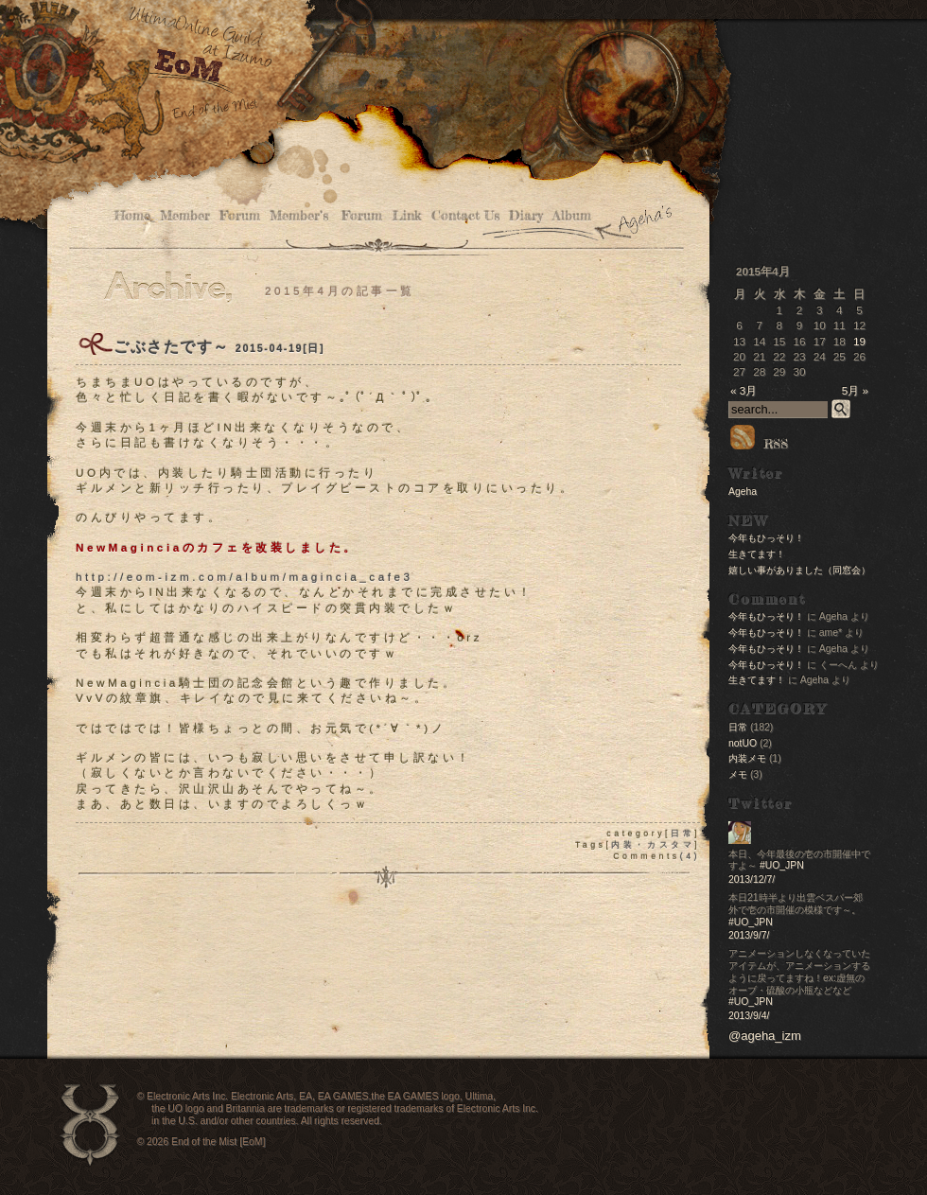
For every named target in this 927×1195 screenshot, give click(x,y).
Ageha (742, 491)
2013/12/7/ (751, 879)
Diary (526, 216)
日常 (682, 833)
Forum (239, 216)
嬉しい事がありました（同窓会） (799, 570)
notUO (742, 743)
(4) (690, 856)
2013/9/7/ (748, 935)
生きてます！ (756, 554)
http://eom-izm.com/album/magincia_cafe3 (244, 577)
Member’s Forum (326, 216)
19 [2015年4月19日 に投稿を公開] (859, 341)
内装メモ (747, 758)
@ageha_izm (764, 1035)
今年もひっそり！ (766, 538)
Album (571, 216)
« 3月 (743, 390)
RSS (758, 443)
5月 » (855, 390)
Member (185, 216)
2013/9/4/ (748, 1015)
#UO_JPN (782, 865)
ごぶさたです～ (172, 347)
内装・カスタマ (652, 845)
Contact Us (465, 216)
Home (132, 216)
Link (407, 216)
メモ (737, 774)
